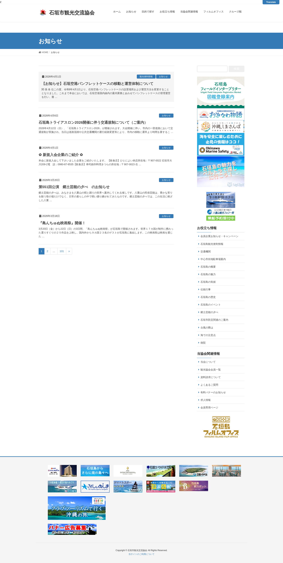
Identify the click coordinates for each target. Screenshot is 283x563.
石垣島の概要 (208, 266)
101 (62, 251)
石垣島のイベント (211, 304)
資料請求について (211, 377)
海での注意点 (208, 335)
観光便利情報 (146, 76)
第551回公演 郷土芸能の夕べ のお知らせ (74, 187)
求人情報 (206, 400)
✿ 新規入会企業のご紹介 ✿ (61, 155)
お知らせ (163, 76)
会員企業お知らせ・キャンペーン (219, 236)
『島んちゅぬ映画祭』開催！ (62, 223)
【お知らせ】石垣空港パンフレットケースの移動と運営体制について (97, 84)
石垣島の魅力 (208, 274)
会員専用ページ (209, 407)
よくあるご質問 (209, 384)
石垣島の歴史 (208, 297)
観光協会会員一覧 (211, 369)
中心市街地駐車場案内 (213, 259)
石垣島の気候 (208, 281)
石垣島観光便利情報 (212, 243)
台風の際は (207, 327)
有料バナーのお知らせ (213, 392)
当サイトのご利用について (141, 554)
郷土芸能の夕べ (209, 312)
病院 (203, 342)
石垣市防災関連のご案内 (214, 319)
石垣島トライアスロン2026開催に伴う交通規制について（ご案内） (93, 122)
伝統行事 (206, 289)
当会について (208, 361)
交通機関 (206, 251)
